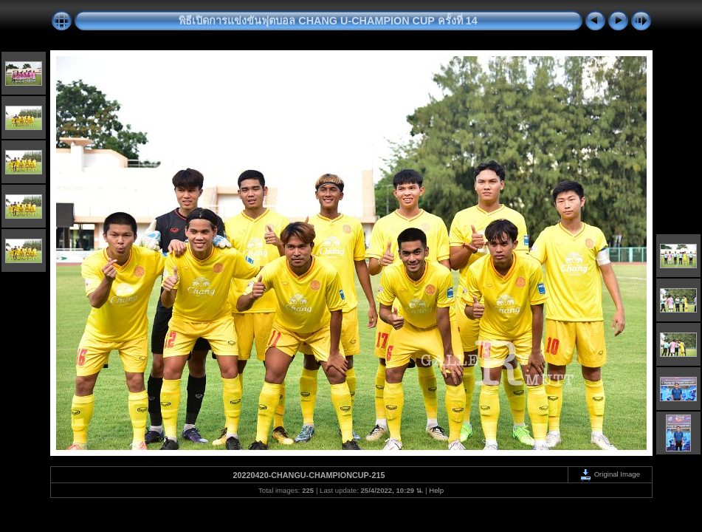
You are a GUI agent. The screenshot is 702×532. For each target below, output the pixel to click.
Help (436, 490)
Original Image (609, 474)
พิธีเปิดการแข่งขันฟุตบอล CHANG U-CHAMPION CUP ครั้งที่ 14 (328, 21)
